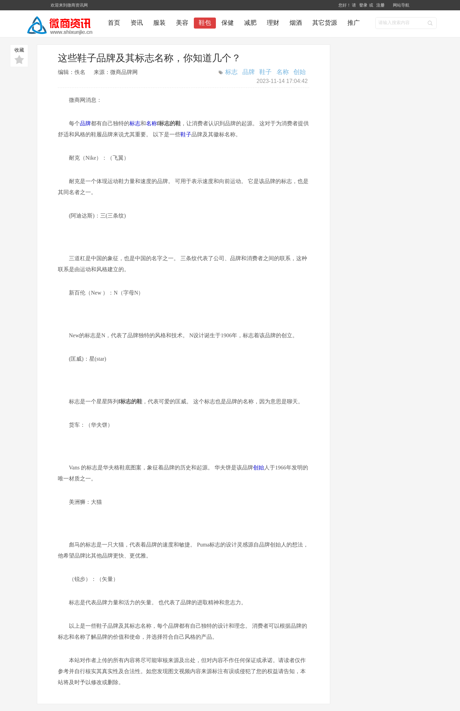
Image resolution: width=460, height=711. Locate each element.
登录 (363, 5)
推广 (353, 22)
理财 (273, 22)
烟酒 (296, 22)
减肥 (250, 22)
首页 (114, 22)
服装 (159, 22)
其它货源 (324, 22)
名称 (282, 71)
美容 (182, 22)
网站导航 (401, 5)
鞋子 (265, 71)
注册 (380, 5)
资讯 (136, 22)
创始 (299, 71)
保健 (227, 22)
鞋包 (205, 22)
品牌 (248, 71)
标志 (231, 71)
